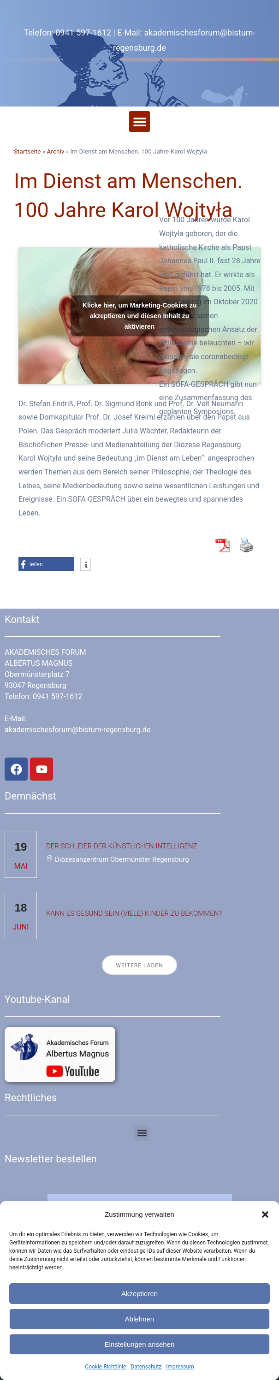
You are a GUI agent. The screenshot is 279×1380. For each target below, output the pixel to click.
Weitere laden (139, 965)
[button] (265, 1214)
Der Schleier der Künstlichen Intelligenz (121, 846)
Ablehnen (139, 1319)
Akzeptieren (139, 1293)
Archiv (56, 151)
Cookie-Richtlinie (105, 1366)
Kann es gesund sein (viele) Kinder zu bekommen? (134, 913)
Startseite (27, 151)
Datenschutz (146, 1366)
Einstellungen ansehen (140, 1344)
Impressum (180, 1366)
